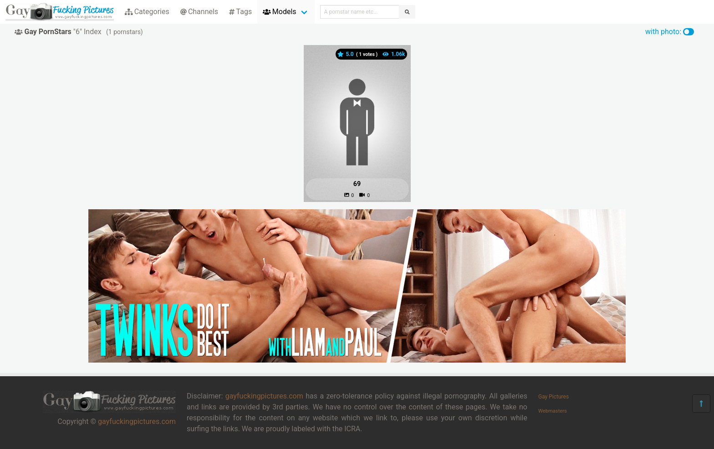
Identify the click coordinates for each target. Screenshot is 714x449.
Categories (147, 11)
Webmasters (552, 411)
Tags (240, 11)
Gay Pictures (553, 397)
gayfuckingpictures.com (137, 421)
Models (279, 11)
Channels (199, 11)
